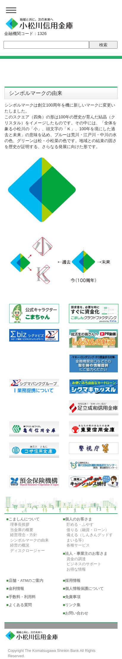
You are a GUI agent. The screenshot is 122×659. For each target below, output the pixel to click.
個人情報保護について (84, 589)
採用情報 (72, 581)
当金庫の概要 (21, 530)
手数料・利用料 (22, 597)
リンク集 (72, 605)
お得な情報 (76, 569)
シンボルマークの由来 (29, 540)
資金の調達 (76, 559)
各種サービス (78, 545)
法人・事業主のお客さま (86, 554)
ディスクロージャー (27, 551)
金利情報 (16, 589)
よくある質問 (20, 605)
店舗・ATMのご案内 (26, 581)
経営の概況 (19, 545)
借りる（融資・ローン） (87, 530)
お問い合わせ (76, 613)
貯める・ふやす (80, 525)
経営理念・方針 (23, 535)
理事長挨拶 (19, 525)
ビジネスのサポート (83, 564)
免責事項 (72, 597)
